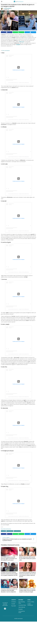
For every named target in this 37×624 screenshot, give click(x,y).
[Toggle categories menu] (1, 1)
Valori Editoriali (21, 607)
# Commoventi (17, 531)
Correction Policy (22, 605)
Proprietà (20, 609)
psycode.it (13, 605)
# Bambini (3, 531)
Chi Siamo (13, 601)
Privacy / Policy (31, 601)
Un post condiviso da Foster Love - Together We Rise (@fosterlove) (18, 82)
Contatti (13, 603)
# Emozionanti (10, 531)
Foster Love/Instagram (6, 50)
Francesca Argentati (7, 8)
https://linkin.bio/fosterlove (6, 528)
